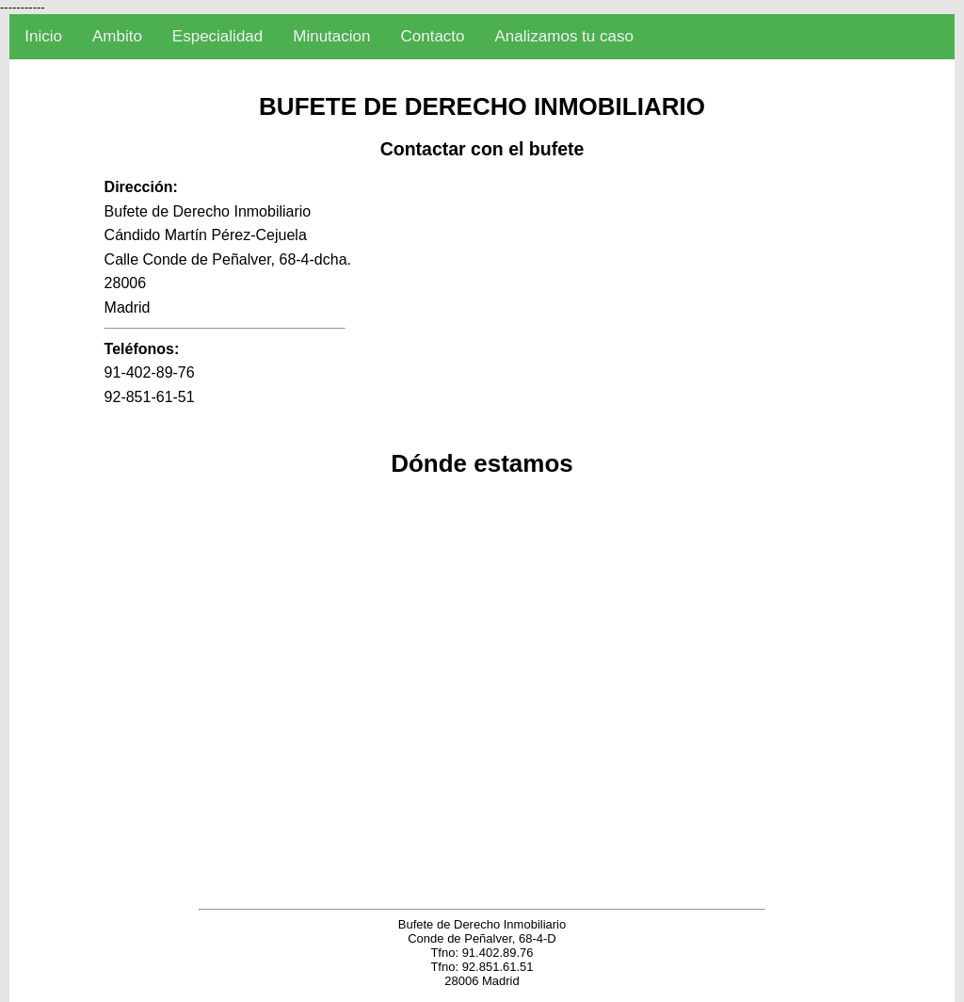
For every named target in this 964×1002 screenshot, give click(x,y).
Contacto (432, 36)
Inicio (43, 36)
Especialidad (217, 36)
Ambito (117, 36)
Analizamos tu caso (564, 36)
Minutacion (331, 36)
